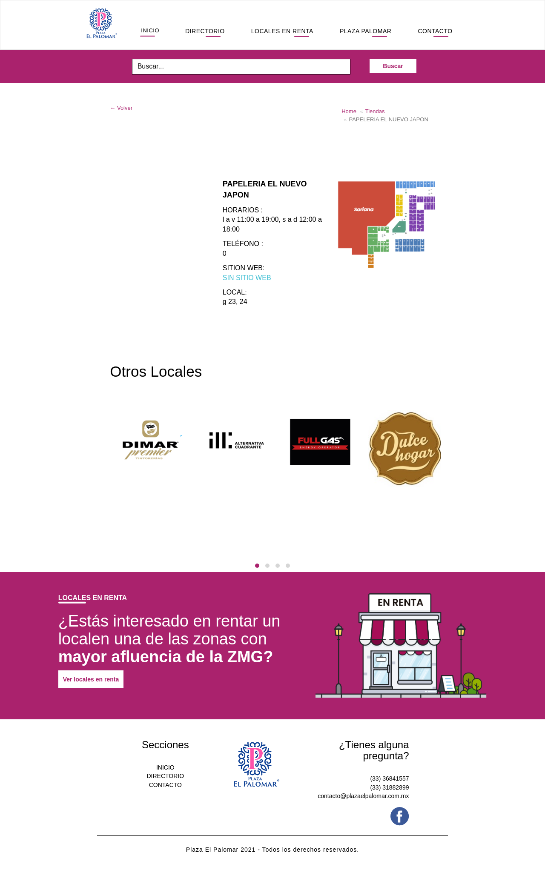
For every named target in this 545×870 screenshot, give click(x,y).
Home (348, 111)
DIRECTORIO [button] (205, 31)
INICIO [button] (150, 30)
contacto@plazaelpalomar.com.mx (363, 796)
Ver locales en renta (91, 679)
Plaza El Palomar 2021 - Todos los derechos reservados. (272, 849)
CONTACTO (165, 784)
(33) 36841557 (389, 778)
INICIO (165, 767)
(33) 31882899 (389, 787)
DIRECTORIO (165, 776)
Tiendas (375, 111)
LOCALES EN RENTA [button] (282, 31)
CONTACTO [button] (435, 31)
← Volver (121, 108)
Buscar (393, 66)
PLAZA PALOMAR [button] (365, 31)
